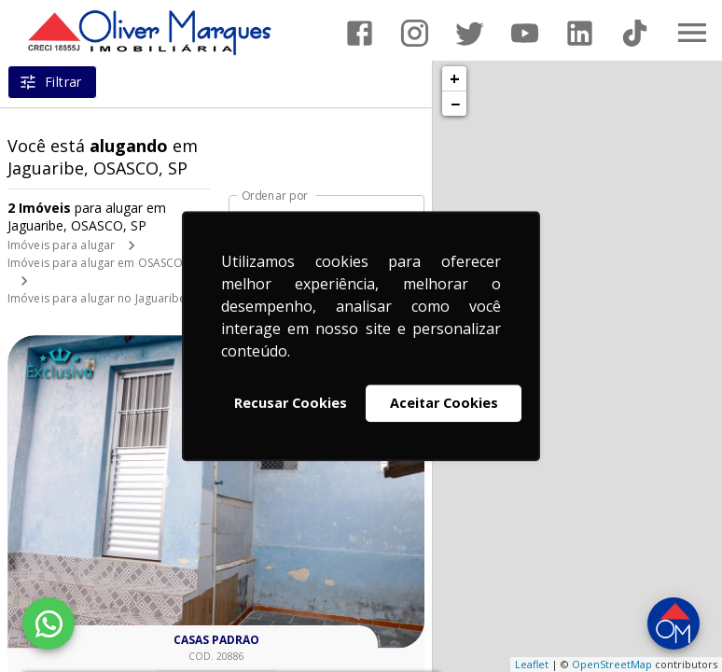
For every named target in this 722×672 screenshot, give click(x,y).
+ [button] (455, 78)
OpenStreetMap (612, 664)
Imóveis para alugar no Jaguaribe (97, 298)
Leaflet (531, 664)
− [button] (455, 103)
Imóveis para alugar (61, 245)
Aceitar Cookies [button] (444, 403)
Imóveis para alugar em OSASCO (95, 263)
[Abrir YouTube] (524, 33)
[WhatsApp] (48, 623)
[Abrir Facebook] (359, 33)
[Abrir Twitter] (469, 33)
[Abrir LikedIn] (579, 33)
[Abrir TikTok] (634, 33)
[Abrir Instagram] (414, 33)
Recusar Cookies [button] (290, 403)
